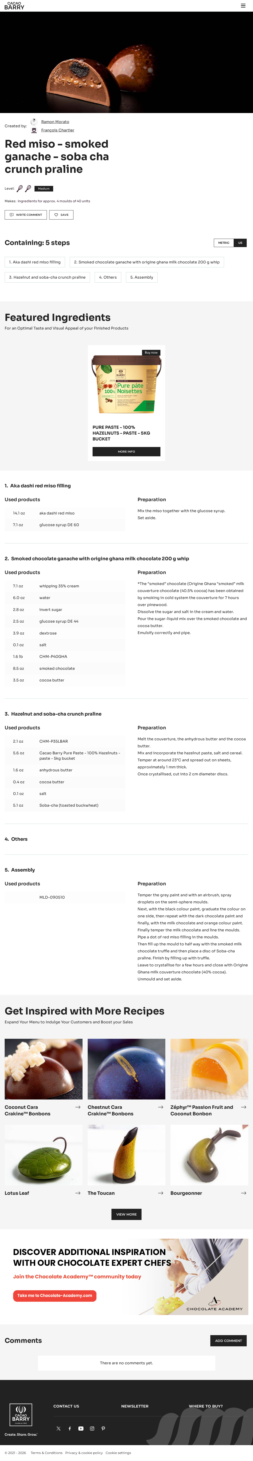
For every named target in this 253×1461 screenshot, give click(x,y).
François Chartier (57, 130)
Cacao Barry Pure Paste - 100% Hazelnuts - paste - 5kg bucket (79, 756)
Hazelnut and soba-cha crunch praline (50, 277)
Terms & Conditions (46, 1453)
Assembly (144, 277)
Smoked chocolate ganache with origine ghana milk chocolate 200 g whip (149, 262)
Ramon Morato (55, 121)
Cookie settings (118, 1453)
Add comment (228, 1341)
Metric (223, 243)
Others (110, 277)
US (240, 243)
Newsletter (135, 1406)
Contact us (66, 1406)
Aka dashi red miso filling (37, 262)
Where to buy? (206, 1406)
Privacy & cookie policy (84, 1453)
